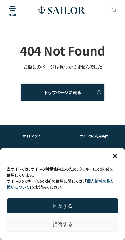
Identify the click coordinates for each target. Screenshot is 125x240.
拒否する (63, 224)
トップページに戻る (62, 92)
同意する (63, 206)
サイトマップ (31, 135)
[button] (115, 156)
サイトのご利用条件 (94, 135)
